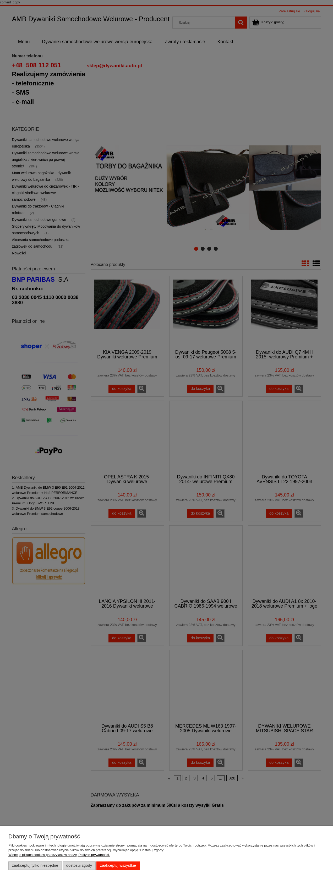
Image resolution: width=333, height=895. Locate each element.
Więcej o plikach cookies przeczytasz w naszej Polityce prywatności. (59, 855)
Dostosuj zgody (79, 865)
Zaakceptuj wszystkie (118, 865)
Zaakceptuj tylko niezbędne (35, 865)
